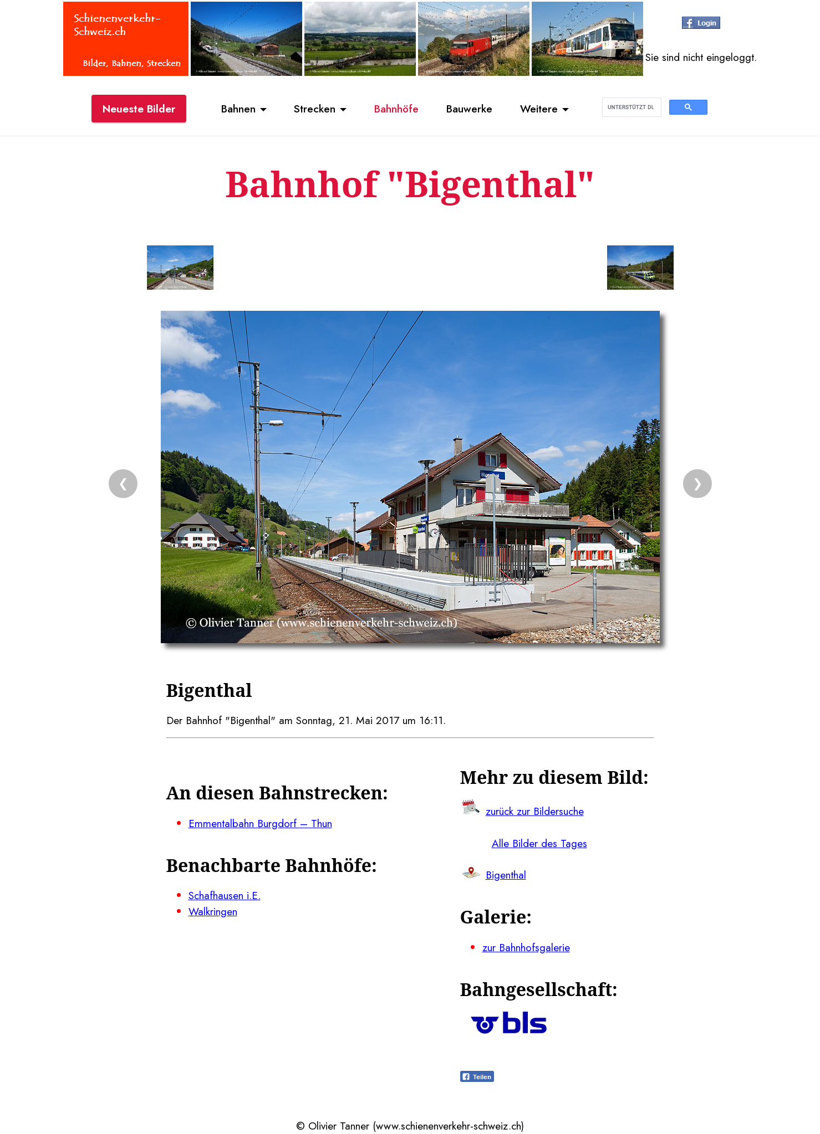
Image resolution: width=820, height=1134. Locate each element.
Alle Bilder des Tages (539, 843)
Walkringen (213, 911)
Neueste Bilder (139, 108)
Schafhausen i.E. (225, 895)
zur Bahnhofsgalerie (526, 947)
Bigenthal (506, 874)
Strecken (314, 108)
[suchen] (631, 107)
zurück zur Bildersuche (535, 811)
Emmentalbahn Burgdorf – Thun (260, 823)
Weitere (539, 108)
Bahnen (238, 108)
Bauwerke (469, 108)
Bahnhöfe (396, 108)
